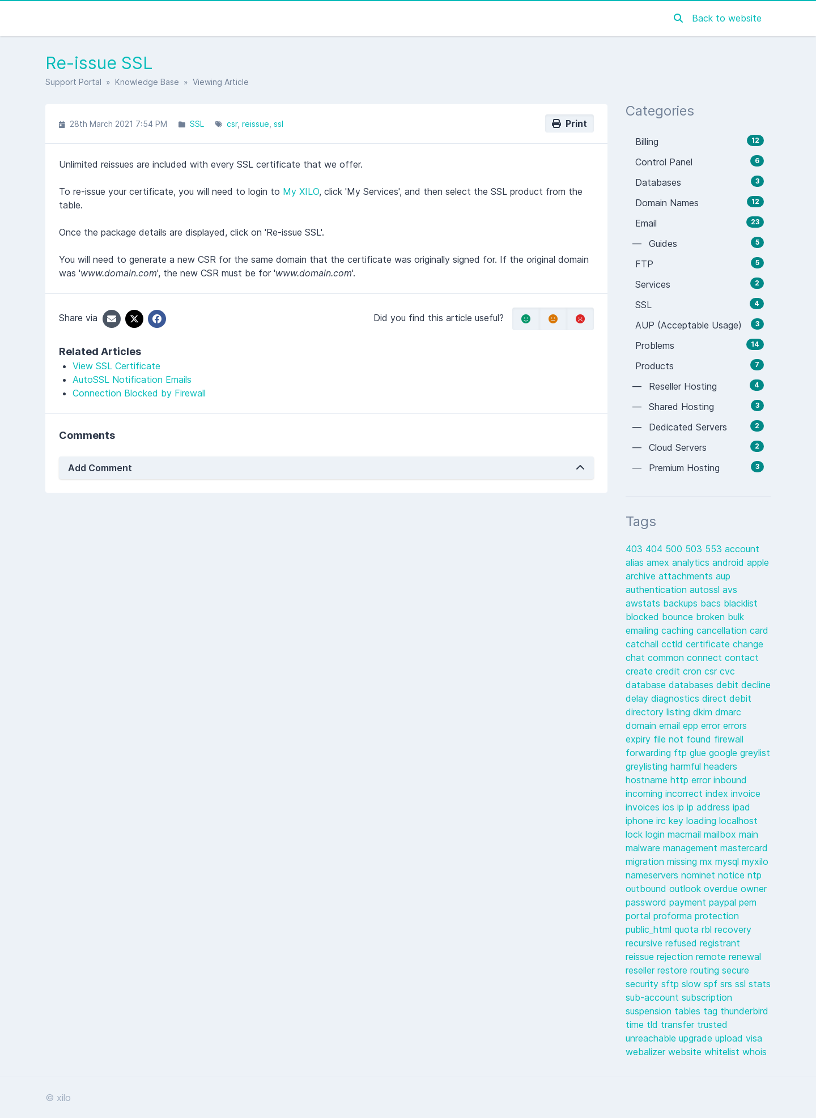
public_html (650, 929)
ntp (754, 875)
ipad (741, 807)
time (636, 1024)
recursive (645, 943)
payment (689, 902)
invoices (644, 807)
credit (669, 671)
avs (729, 589)
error (712, 725)
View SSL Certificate (116, 366)
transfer (679, 1024)
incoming (645, 793)
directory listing (659, 712)
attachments (687, 576)
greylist (755, 752)
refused (682, 943)
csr (232, 124)
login (656, 834)
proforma (674, 915)
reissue (255, 124)
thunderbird (744, 1011)
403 (635, 548)
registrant (720, 943)
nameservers (653, 875)
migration (646, 861)
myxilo (755, 861)
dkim (704, 712)
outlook (686, 888)
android (729, 562)
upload (730, 1038)
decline (756, 684)
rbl (708, 929)
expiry (639, 739)
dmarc (728, 712)
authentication (658, 589)
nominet (699, 875)
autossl (706, 589)
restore (673, 970)
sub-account (654, 997)
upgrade (697, 1038)
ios (669, 807)
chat (637, 657)
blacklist (741, 603)
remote (712, 956)
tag (711, 1011)
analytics (692, 562)
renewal (745, 956)
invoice (745, 793)
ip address (710, 807)
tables (688, 1011)
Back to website (727, 18)
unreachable (652, 1038)
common (667, 657)
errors (735, 725)
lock (635, 834)
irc (662, 820)
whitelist (723, 1051)
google (724, 752)
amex (659, 562)
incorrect (685, 793)
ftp (682, 752)
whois (754, 1051)
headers (720, 766)
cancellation (723, 630)
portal (639, 915)
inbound (730, 780)
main (748, 834)
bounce (679, 616)
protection (717, 915)
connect (706, 657)
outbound (647, 888)
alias (636, 562)
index (718, 793)
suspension (650, 1011)
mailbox (721, 834)
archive (642, 576)
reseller (641, 970)
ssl (278, 124)
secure (735, 970)
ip (682, 807)
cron (693, 671)
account (742, 548)
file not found (683, 739)
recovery (733, 929)
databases (692, 684)
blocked (644, 616)
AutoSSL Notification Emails (132, 379)
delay (638, 698)
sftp (671, 983)
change (748, 644)
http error (691, 780)
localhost (738, 820)
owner (754, 888)
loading (702, 820)
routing (706, 970)
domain (642, 725)
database (647, 684)
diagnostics (676, 698)
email (671, 725)
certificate (709, 644)
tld (654, 1024)
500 (675, 548)
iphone (641, 820)
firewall (728, 739)
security (643, 983)
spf (712, 983)
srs (727, 983)
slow (693, 983)
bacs (712, 603)
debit (728, 684)
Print (569, 123)
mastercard (744, 848)
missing (683, 861)
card (759, 630)
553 (715, 548)
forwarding (650, 752)
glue (699, 752)
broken (712, 616)
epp (692, 725)
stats (760, 983)
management (691, 848)
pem (747, 902)
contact (742, 657)
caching (678, 630)
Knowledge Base (147, 82)
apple (758, 562)
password (647, 902)
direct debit (726, 698)
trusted (712, 1024)
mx (707, 861)
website (686, 1051)
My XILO (301, 191)
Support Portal (73, 82)
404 (655, 548)
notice (732, 875)
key (677, 820)
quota (688, 929)
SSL (197, 124)
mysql (728, 861)
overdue (722, 888)
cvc (727, 671)
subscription (707, 997)
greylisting (648, 766)
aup (723, 576)
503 (695, 548)
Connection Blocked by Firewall (139, 393)
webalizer (647, 1051)
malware (644, 848)
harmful (687, 766)
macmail (686, 834)
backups (681, 603)
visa (754, 1038)
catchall (643, 644)
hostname (648, 780)
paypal (724, 902)
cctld (673, 644)
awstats (644, 603)
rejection (676, 956)
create (641, 671)
